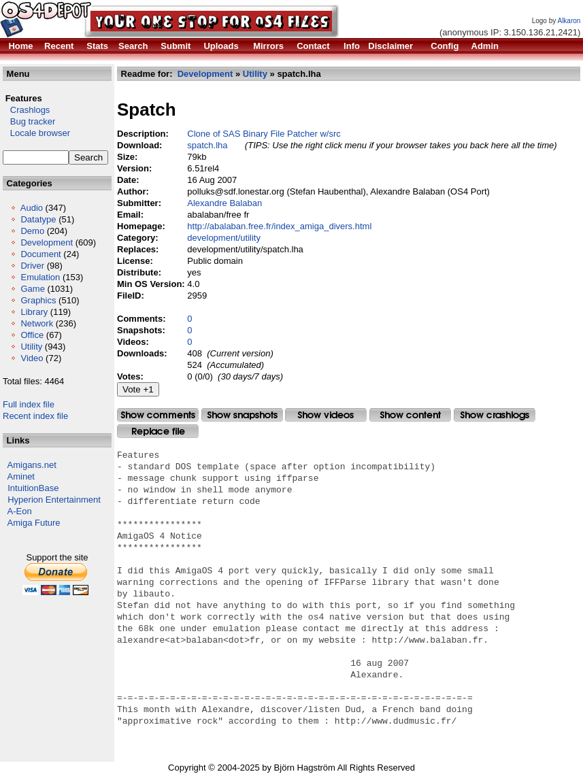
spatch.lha (207, 145)
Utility (31, 346)
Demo (32, 231)
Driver (32, 265)
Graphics (38, 300)
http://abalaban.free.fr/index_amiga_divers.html (279, 226)
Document (40, 254)
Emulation (40, 277)
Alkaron (568, 20)
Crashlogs (26, 110)
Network (36, 323)
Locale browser (36, 133)
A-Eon (19, 511)
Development (46, 242)
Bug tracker (29, 121)
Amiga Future (34, 523)
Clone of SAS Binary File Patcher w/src (263, 134)
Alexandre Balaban (224, 203)
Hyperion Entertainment (54, 499)
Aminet (21, 476)
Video (31, 358)
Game (32, 289)
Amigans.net (31, 465)
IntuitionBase (33, 488)
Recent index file (35, 416)
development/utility (224, 238)
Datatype (38, 219)
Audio (31, 208)
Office (32, 335)
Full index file (28, 404)
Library (34, 312)
